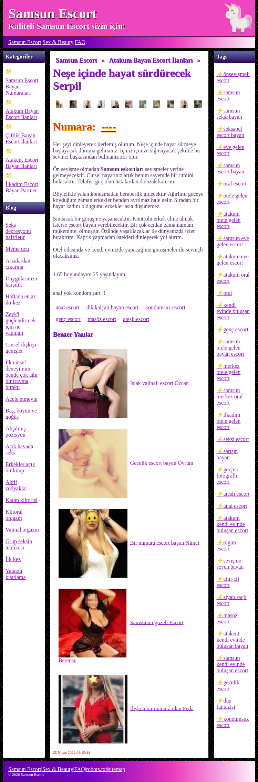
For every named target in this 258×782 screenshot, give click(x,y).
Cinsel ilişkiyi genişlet (21, 348)
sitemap (116, 769)
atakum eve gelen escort (233, 260)
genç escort (236, 329)
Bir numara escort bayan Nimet (129, 543)
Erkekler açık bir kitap (20, 467)
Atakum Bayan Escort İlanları (22, 114)
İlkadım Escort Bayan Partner (22, 187)
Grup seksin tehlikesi (19, 544)
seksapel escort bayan (230, 132)
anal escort (235, 506)
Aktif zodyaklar (16, 485)
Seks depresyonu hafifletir (18, 231)
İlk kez (13, 559)
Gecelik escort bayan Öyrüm (126, 463)
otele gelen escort (232, 199)
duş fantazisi (226, 704)
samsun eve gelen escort (233, 241)
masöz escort (227, 618)
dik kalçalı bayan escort (112, 307)
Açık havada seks (19, 449)
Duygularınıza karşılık (21, 282)
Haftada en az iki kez (21, 299)
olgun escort (226, 545)
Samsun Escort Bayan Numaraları (22, 86)
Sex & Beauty (58, 42)
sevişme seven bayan (230, 564)
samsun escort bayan (230, 168)
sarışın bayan (227, 454)
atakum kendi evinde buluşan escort (232, 524)
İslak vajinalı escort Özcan (124, 383)
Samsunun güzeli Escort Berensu (121, 626)
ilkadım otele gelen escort (229, 421)
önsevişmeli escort (233, 77)
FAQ (80, 42)
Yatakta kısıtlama (16, 574)
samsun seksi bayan (229, 114)
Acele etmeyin (22, 399)
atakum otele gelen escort (229, 220)
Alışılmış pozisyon (16, 432)
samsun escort (228, 95)
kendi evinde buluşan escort (233, 311)
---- (108, 126)
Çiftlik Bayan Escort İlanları (21, 138)
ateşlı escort (237, 494)
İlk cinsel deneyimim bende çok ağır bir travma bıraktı (22, 375)
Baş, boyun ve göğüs (21, 414)
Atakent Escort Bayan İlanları (22, 163)
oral (228, 293)
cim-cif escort (228, 582)
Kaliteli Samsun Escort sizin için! (66, 26)
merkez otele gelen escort (229, 372)
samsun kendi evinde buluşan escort (232, 664)
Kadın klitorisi (22, 500)
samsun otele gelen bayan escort (230, 348)
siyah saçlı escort (232, 600)
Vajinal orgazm (22, 530)
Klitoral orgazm (14, 515)
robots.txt (96, 769)
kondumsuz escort (233, 722)
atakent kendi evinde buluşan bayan (232, 640)
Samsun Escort (52, 13)
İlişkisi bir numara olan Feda (126, 709)
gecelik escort (228, 685)
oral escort (235, 183)
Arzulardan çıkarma (18, 264)
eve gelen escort (231, 150)
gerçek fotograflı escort (227, 476)
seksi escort (236, 439)
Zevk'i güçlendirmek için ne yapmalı (21, 323)
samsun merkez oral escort (230, 396)
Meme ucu (17, 249)
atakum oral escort (233, 278)
